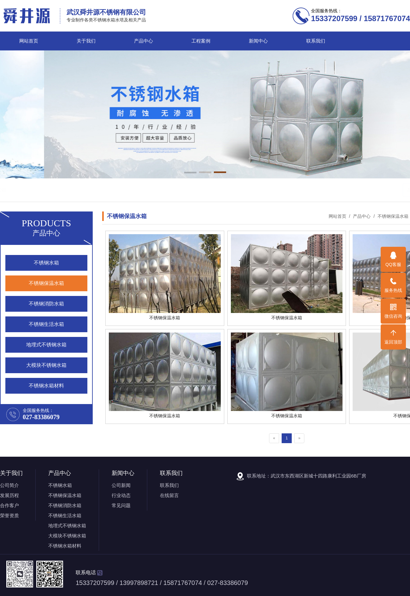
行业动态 (121, 495)
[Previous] (274, 438)
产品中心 (143, 40)
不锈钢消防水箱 (114, 190)
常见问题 (121, 505)
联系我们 (315, 40)
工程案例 (200, 40)
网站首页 (28, 40)
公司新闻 (121, 485)
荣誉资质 (9, 515)
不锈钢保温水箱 (77, 190)
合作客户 (9, 505)
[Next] (299, 438)
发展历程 (9, 495)
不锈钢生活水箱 (150, 190)
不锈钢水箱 (46, 190)
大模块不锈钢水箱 (67, 535)
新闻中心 (258, 40)
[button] (190, 173)
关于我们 (86, 40)
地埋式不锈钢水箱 (67, 525)
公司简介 (9, 485)
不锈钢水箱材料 (64, 545)
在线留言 (169, 495)
